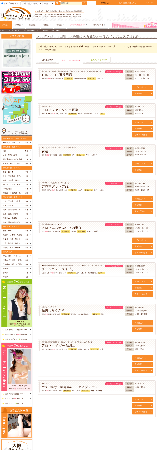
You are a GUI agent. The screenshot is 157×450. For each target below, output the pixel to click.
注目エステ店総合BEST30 (15, 394)
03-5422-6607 (140, 266)
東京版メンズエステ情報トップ (10, 30)
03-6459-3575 (140, 384)
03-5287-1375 (140, 342)
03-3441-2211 (140, 107)
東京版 (5, 25)
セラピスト (14, 4)
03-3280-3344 (140, 183)
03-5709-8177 (140, 307)
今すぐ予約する (141, 135)
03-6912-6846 (140, 148)
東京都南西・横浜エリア (32, 30)
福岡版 (59, 25)
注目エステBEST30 (14, 399)
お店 (4, 4)
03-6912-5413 (140, 72)
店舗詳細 (138, 93)
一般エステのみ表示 (98, 60)
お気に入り (105, 3)
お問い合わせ (98, 25)
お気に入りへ (140, 87)
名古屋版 (31, 25)
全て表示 (47, 60)
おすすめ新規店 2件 (77, 25)
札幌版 (46, 25)
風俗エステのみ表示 (71, 60)
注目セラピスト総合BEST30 (16, 330)
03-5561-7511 (140, 225)
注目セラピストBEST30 (16, 334)
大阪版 (18, 25)
